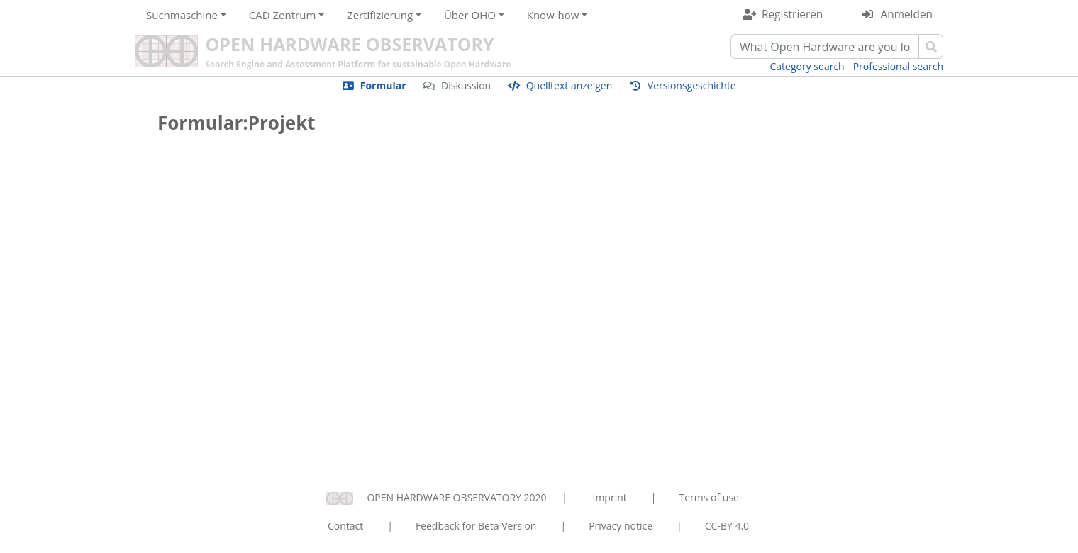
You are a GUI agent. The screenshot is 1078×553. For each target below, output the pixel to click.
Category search (807, 66)
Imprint (610, 497)
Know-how (553, 15)
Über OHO (470, 15)
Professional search (898, 66)
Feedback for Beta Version (476, 525)
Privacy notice (620, 525)
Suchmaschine (182, 15)
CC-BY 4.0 (727, 525)
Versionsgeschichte (692, 85)
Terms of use (708, 497)
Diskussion (466, 85)
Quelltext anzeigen (569, 85)
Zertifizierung (380, 15)
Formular (383, 85)
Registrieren (792, 14)
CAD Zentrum (282, 15)
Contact (345, 525)
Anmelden (907, 14)
